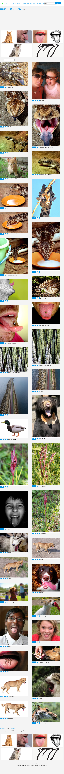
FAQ (31, 3)
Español (28, 765)
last (14, 728)
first (1, 728)
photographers (39, 3)
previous (4, 728)
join (58, 3)
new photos (19, 3)
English (19, 765)
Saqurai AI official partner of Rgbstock (40, 769)
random (28, 3)
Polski (32, 765)
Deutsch (24, 765)
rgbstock (4, 3)
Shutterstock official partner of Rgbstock (24, 769)
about (45, 763)
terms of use (40, 763)
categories (14, 3)
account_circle (7, 87)
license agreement (32, 763)
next (12, 728)
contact (34, 3)
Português (37, 765)
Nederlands (44, 765)
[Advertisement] (32, 20)
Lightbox (19, 763)
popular (24, 3)
